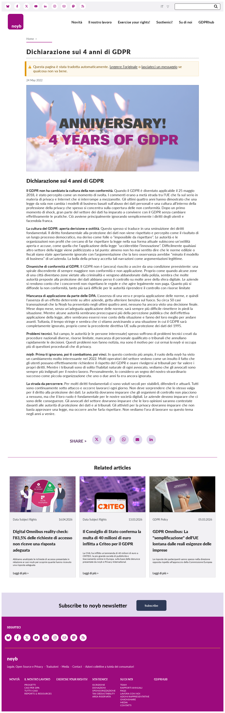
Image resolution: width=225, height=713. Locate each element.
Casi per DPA (31, 687)
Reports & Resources (38, 693)
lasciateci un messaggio (159, 66)
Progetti (30, 684)
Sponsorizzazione (104, 690)
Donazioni (99, 687)
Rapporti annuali (131, 687)
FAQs (123, 690)
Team (123, 684)
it (162, 6)
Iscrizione (98, 684)
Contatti (125, 705)
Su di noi (185, 22)
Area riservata (101, 696)
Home (30, 38)
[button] (96, 439)
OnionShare (128, 699)
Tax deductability (103, 693)
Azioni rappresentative (134, 696)
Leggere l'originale (124, 66)
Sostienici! (164, 22)
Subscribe (151, 605)
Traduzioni (52, 666)
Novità (76, 22)
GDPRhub (206, 22)
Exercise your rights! (134, 22)
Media (65, 666)
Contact (77, 666)
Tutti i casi (31, 690)
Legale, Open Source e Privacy (25, 666)
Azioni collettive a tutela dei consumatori (109, 666)
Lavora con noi (130, 693)
